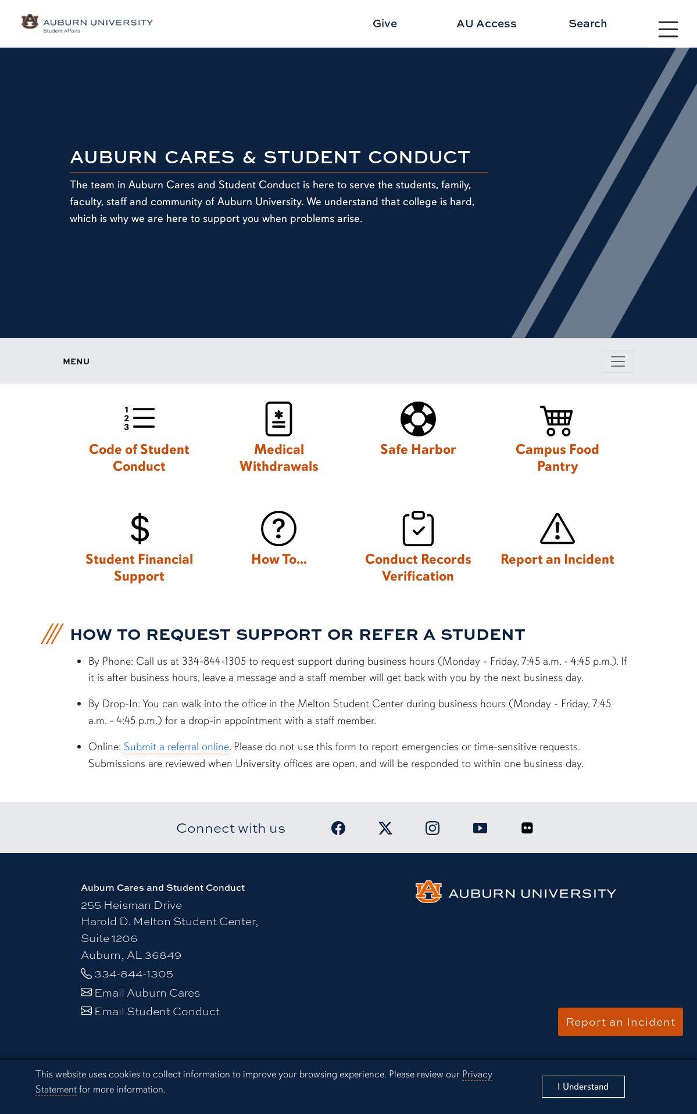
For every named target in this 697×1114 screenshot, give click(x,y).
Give (385, 23)
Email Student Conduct (157, 1011)
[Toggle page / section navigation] (618, 361)
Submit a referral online (176, 747)
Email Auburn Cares (147, 992)
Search (588, 23)
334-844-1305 (133, 973)
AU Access (486, 23)
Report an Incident (620, 1021)
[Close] (583, 1086)
